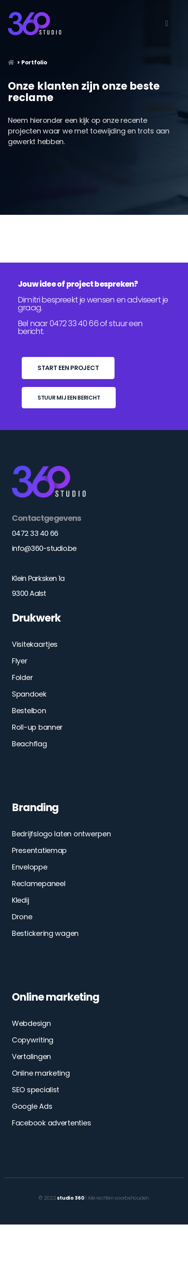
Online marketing (41, 1073)
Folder (22, 677)
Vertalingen (31, 1056)
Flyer (20, 661)
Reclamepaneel (39, 883)
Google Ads (32, 1106)
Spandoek (29, 694)
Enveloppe (29, 867)
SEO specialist (35, 1090)
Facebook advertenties (51, 1123)
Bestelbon (29, 711)
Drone (22, 917)
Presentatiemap (39, 850)
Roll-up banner (37, 727)
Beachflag (29, 744)
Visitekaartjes (35, 644)
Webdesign (31, 1023)
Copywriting (32, 1040)
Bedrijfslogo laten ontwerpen (61, 834)
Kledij (20, 900)
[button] (166, 23)
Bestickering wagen (45, 933)
